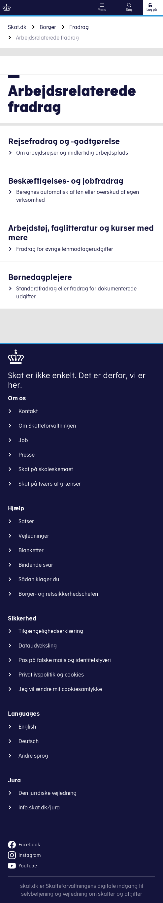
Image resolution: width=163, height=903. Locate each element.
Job (23, 440)
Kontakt (28, 411)
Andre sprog (33, 756)
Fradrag (79, 27)
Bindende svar (35, 565)
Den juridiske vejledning (47, 793)
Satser (26, 521)
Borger (48, 27)
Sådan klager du (38, 579)
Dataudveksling (37, 645)
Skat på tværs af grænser (49, 484)
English (27, 727)
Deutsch (28, 741)
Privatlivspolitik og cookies (51, 674)
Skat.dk (17, 27)
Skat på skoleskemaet (45, 469)
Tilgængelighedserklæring (50, 631)
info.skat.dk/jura (39, 807)
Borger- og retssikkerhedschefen (58, 594)
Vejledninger (33, 536)
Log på (151, 7)
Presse (26, 455)
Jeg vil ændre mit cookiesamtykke (60, 689)
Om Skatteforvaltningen (47, 426)
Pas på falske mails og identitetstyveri (64, 660)
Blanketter (31, 550)
